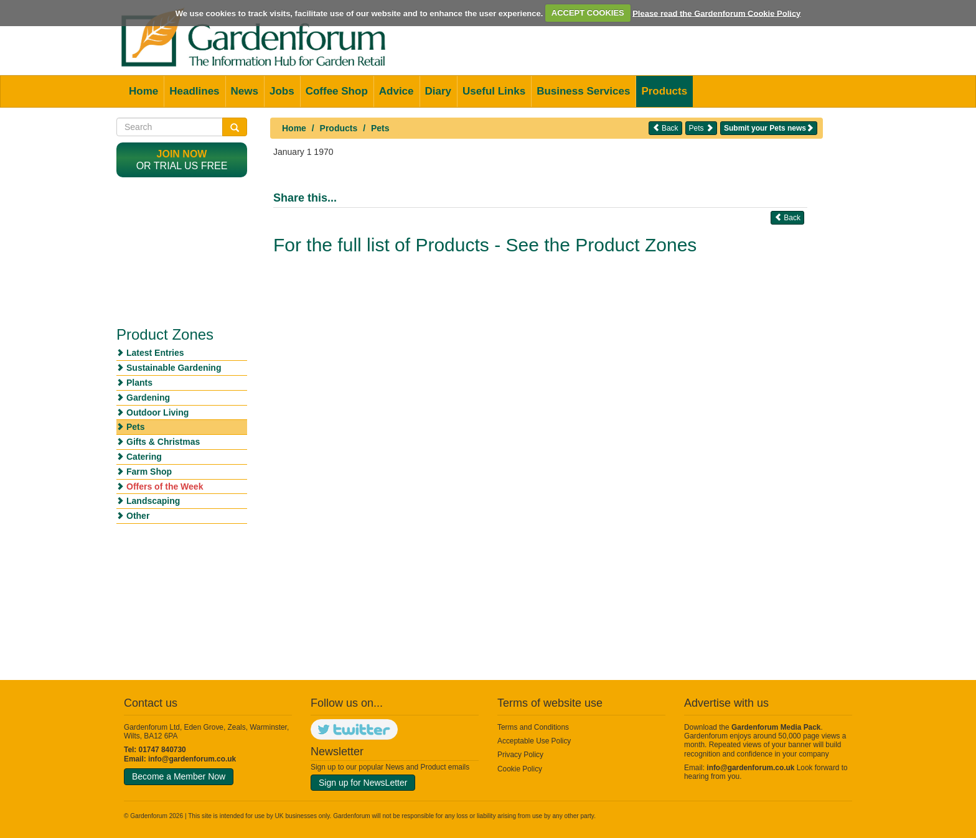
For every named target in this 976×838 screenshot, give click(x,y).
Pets (380, 128)
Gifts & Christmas (163, 442)
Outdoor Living (157, 412)
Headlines (194, 91)
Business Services (583, 91)
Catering (144, 457)
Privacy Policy (520, 754)
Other (137, 516)
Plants (139, 383)
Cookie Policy (519, 769)
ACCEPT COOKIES (587, 12)
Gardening (148, 398)
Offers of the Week (164, 486)
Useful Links (493, 91)
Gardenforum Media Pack (775, 727)
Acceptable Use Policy (534, 741)
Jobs (282, 91)
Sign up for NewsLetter (363, 783)
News (244, 91)
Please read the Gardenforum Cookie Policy (716, 12)
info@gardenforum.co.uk (192, 759)
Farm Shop (149, 472)
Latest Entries (155, 353)
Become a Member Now (178, 776)
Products (664, 91)
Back (665, 128)
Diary (438, 91)
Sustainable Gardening (173, 368)
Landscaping (153, 501)
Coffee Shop (337, 91)
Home (143, 91)
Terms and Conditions (533, 727)
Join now (182, 154)
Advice (396, 91)
